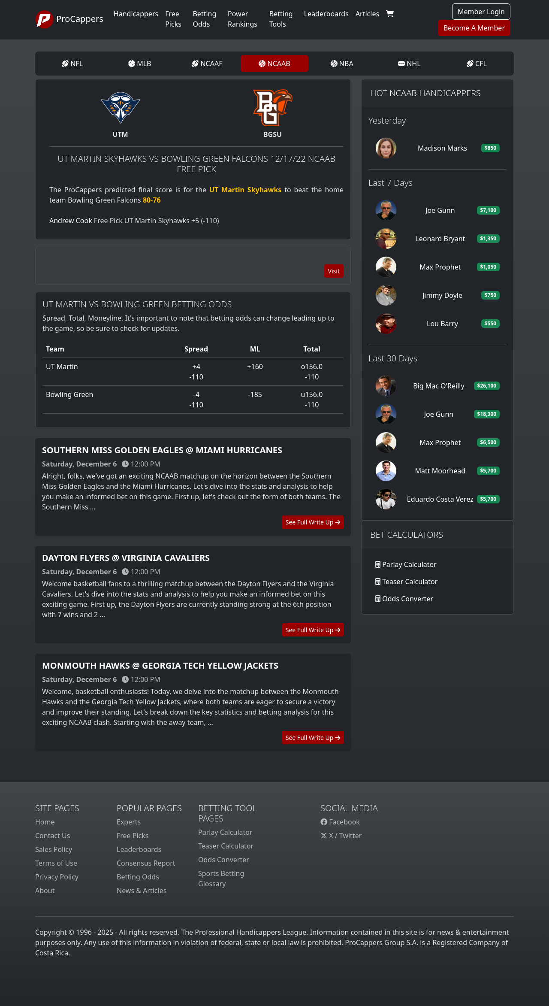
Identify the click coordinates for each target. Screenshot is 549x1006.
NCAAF (207, 63)
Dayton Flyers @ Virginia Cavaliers (126, 558)
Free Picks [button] (173, 19)
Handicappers (136, 13)
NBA (342, 63)
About (44, 890)
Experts (129, 822)
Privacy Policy (56, 877)
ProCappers (69, 19)
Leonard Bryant (440, 238)
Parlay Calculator (409, 564)
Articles (367, 13)
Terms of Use (56, 863)
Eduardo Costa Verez (440, 499)
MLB (139, 63)
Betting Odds (138, 877)
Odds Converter (407, 598)
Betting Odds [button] (204, 19)
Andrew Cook (70, 220)
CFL (477, 63)
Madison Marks (442, 148)
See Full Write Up (313, 522)
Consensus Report (146, 863)
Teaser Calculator (409, 581)
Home (45, 822)
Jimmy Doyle (442, 295)
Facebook (340, 822)
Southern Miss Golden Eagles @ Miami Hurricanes (162, 450)
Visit (334, 271)
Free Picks (133, 835)
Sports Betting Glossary (221, 878)
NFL (72, 63)
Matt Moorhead (440, 471)
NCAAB (274, 63)
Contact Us (52, 835)
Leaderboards (326, 13)
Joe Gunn (440, 210)
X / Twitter (341, 835)
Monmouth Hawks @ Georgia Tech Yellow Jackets (160, 665)
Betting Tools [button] (281, 19)
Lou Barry (442, 323)
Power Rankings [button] (242, 19)
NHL (409, 63)
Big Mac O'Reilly (438, 386)
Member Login (481, 11)
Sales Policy (53, 849)
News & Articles (141, 890)
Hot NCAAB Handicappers (425, 93)
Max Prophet (440, 267)
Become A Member (474, 28)
